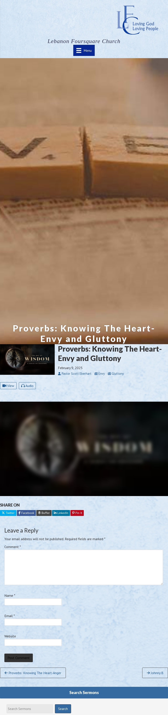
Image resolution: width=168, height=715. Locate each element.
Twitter (8, 513)
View (8, 386)
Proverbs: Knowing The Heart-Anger (33, 673)
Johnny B (155, 673)
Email (9, 616)
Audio (27, 386)
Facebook (26, 513)
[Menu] (83, 50)
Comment (12, 547)
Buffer (44, 513)
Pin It (77, 513)
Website (10, 636)
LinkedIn (61, 513)
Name (9, 595)
